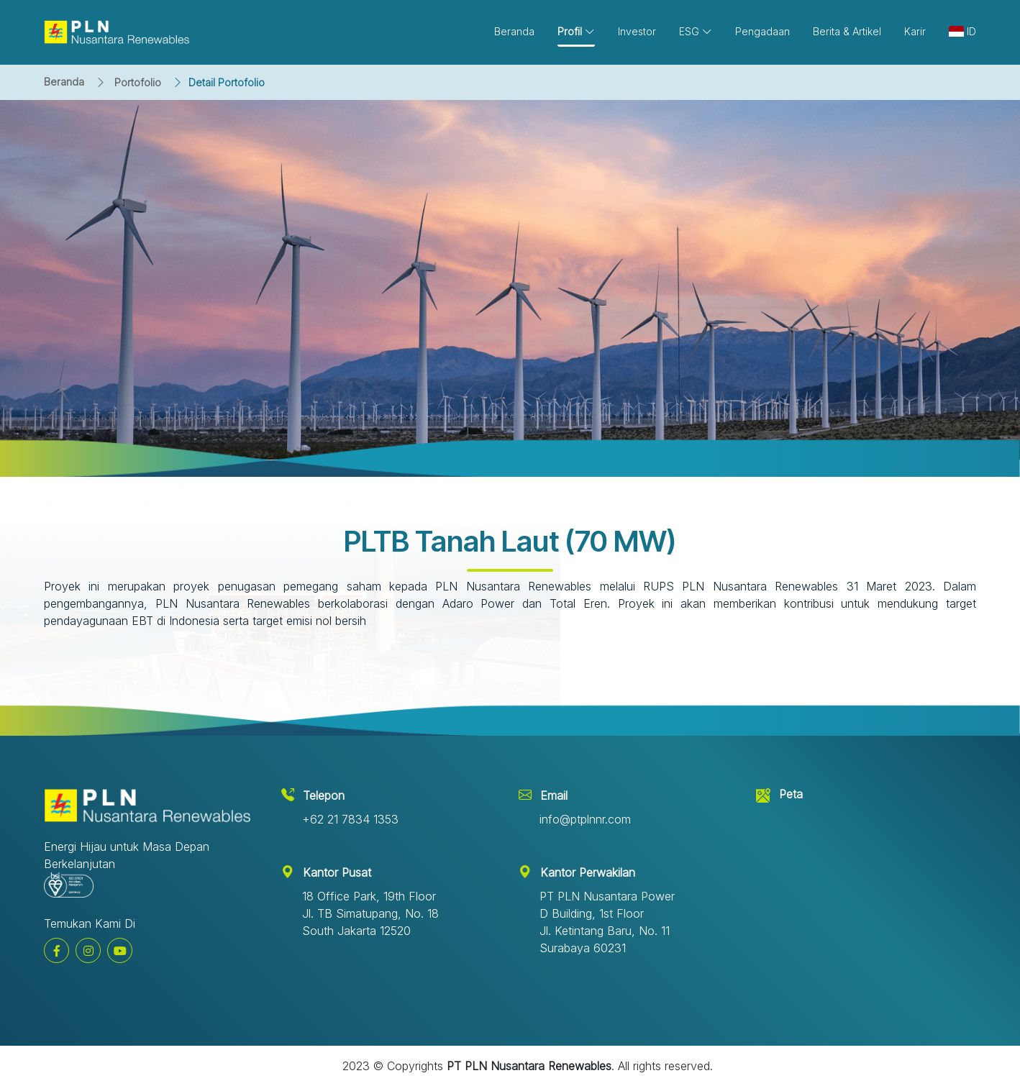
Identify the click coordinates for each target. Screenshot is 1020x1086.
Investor (637, 31)
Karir (915, 31)
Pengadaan (762, 31)
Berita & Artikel (847, 31)
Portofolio (137, 82)
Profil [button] (576, 31)
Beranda (64, 82)
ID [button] (962, 31)
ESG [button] (695, 31)
